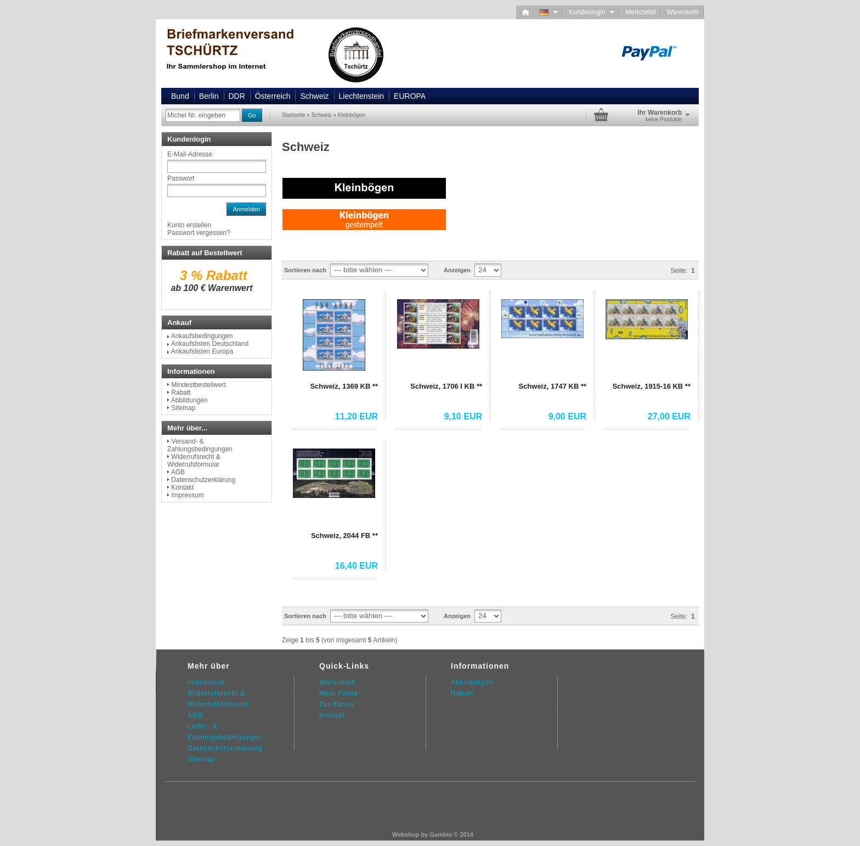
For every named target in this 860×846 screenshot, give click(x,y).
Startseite (293, 115)
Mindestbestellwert (198, 385)
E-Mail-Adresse (189, 154)
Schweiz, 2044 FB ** (344, 535)
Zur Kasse (336, 704)
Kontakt (182, 487)
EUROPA (410, 96)
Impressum (187, 495)
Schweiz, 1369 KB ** (344, 386)
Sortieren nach (305, 270)
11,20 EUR (356, 416)
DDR (237, 96)
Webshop (405, 834)
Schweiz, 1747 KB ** (552, 386)
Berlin (209, 96)
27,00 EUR (669, 416)
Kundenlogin (591, 12)
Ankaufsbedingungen (202, 336)
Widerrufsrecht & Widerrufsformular (193, 460)
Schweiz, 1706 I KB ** (446, 386)
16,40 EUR (356, 565)
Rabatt (180, 392)
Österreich (273, 96)
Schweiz (314, 96)
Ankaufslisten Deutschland (209, 344)
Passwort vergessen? (198, 233)
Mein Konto (338, 693)
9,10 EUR (463, 416)
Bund (180, 96)
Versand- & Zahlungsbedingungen (200, 445)
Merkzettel (640, 12)
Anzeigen (457, 270)
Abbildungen (189, 400)
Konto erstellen (189, 225)
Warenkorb (683, 12)
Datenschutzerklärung (203, 480)
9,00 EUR (567, 416)
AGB (178, 472)
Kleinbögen (351, 115)
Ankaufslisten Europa (202, 351)
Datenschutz (209, 748)
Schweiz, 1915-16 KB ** (652, 386)
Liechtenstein (361, 96)
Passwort (180, 178)
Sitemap (183, 408)
